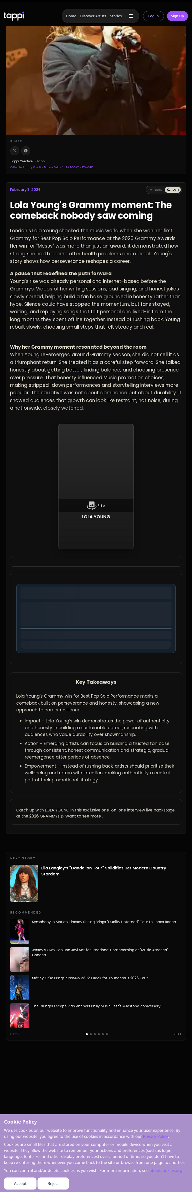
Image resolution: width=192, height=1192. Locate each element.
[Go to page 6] (107, 1034)
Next (178, 1034)
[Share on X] (14, 150)
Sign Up (177, 16)
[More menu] (131, 16)
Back (15, 1034)
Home (71, 16)
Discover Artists (93, 16)
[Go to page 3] (95, 1034)
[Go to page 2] (91, 1034)
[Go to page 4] (99, 1034)
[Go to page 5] (103, 1034)
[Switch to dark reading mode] (173, 190)
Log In (153, 16)
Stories (116, 16)
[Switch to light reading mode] (155, 190)
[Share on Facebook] (25, 150)
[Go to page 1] (87, 1034)
